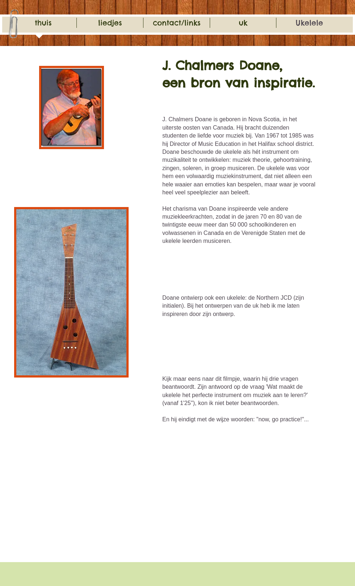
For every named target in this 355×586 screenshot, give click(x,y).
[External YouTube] (215, 497)
